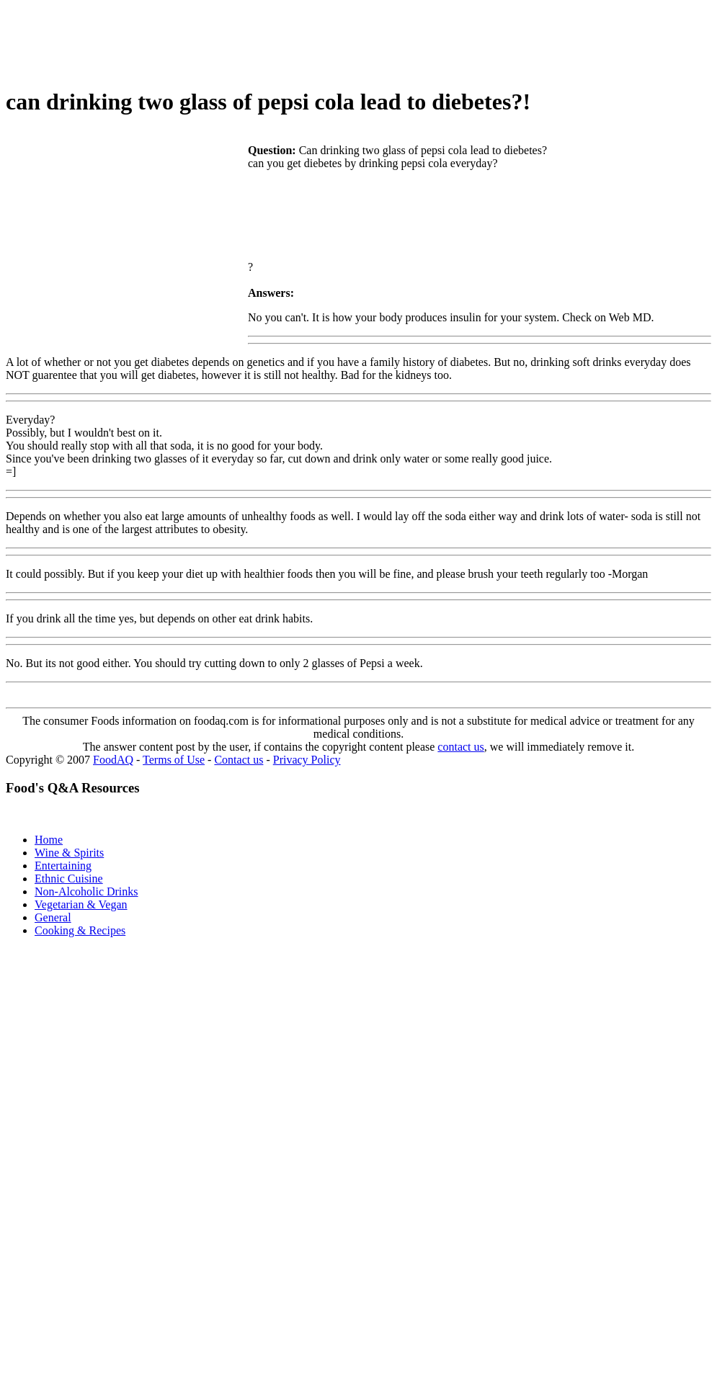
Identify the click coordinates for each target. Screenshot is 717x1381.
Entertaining (63, 865)
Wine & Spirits (69, 852)
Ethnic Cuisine (69, 878)
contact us (460, 747)
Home (49, 839)
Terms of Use (174, 760)
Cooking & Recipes (80, 930)
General (53, 917)
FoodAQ (113, 760)
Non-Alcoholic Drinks (86, 891)
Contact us (238, 760)
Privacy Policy (307, 760)
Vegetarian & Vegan (81, 904)
